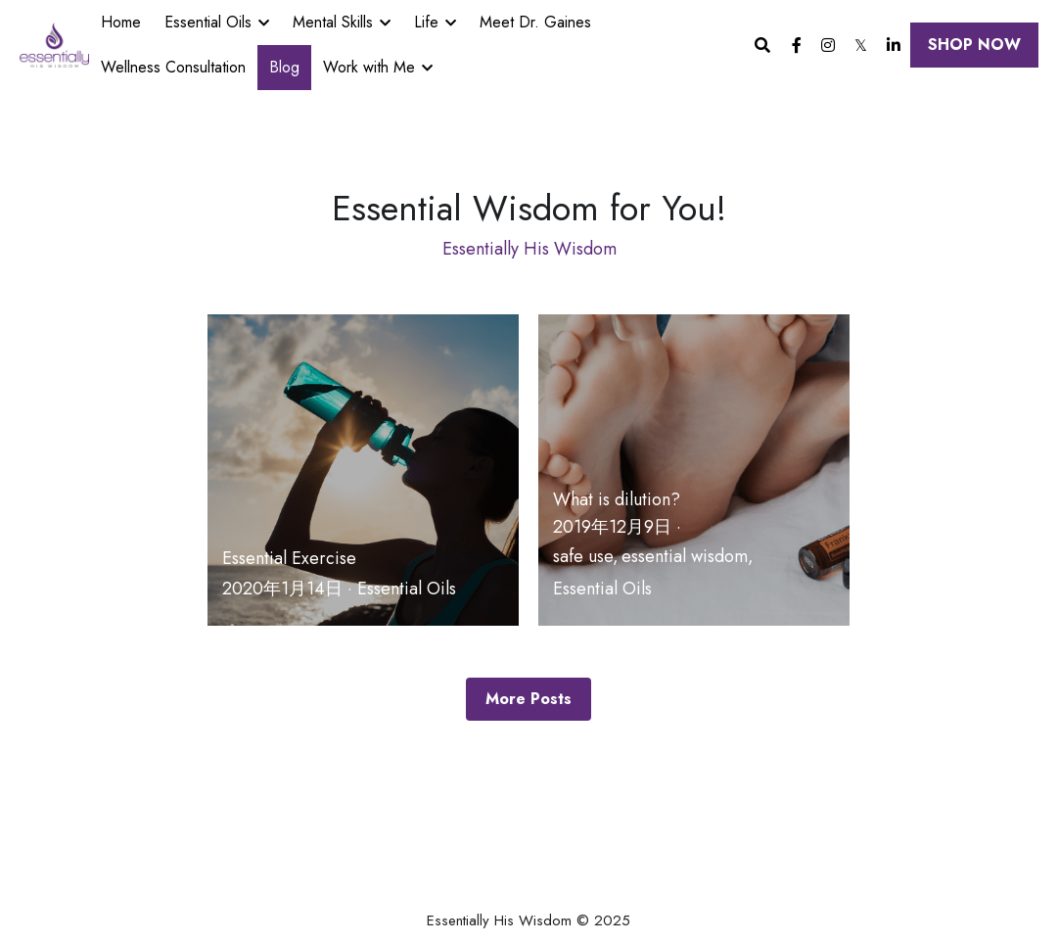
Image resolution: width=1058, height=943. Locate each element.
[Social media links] (797, 45)
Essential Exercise (289, 558)
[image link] (54, 43)
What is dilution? (616, 499)
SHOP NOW (974, 44)
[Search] (762, 45)
